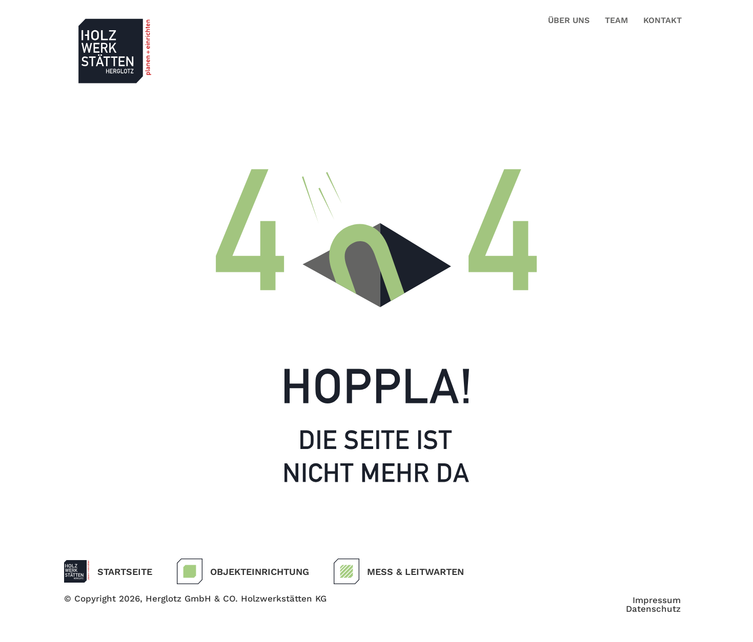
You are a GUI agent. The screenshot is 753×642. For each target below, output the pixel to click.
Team (616, 20)
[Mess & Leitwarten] (346, 571)
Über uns (568, 20)
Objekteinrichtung (259, 571)
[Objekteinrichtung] (189, 571)
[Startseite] (77, 571)
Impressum (657, 600)
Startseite (124, 571)
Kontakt (662, 20)
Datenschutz (653, 609)
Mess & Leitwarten (415, 571)
